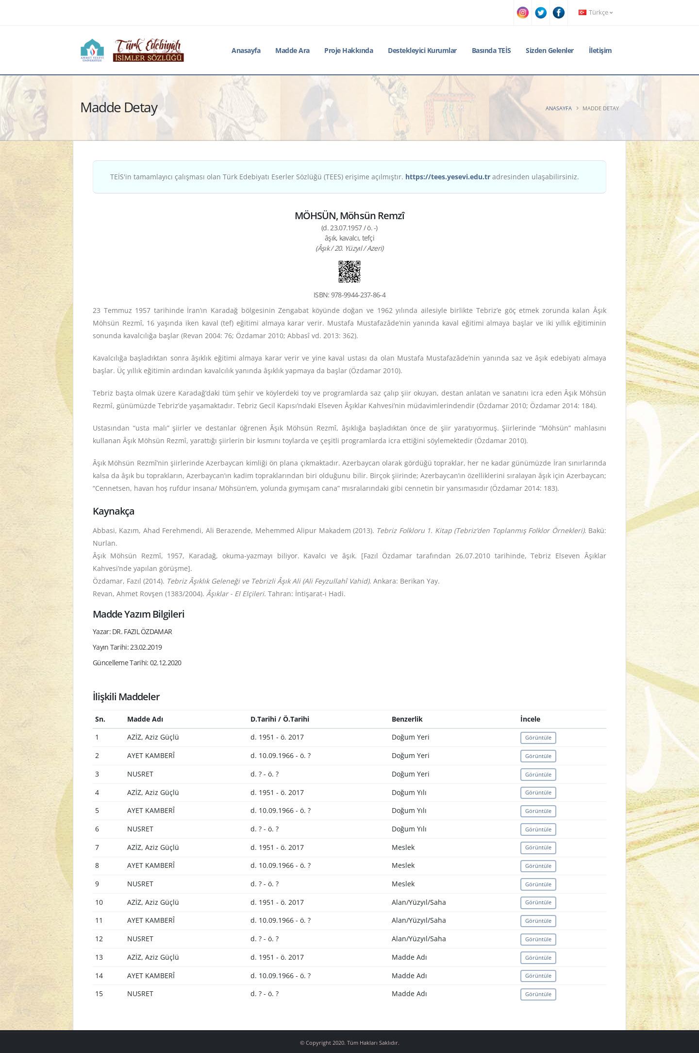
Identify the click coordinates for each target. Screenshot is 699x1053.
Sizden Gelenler (550, 50)
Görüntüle (538, 737)
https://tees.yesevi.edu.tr (447, 176)
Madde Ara (292, 50)
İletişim (600, 50)
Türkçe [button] (596, 12)
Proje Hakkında (348, 50)
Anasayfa (246, 50)
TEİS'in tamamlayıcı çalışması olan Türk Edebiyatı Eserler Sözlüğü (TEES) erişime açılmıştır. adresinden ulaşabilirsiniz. (344, 176)
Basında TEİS (491, 50)
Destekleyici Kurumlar (422, 50)
